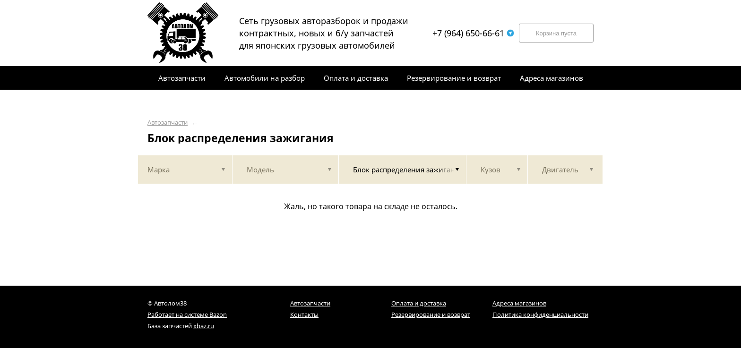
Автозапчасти (167, 122)
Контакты (304, 314)
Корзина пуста (556, 33)
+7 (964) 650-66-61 (473, 33)
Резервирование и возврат (430, 314)
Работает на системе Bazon (187, 314)
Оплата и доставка (418, 303)
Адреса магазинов (519, 303)
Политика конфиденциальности (540, 314)
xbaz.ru (203, 326)
